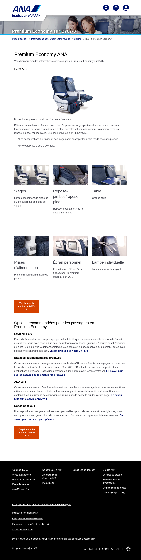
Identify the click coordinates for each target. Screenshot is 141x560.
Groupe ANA (109, 470)
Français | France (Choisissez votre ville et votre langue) (41, 504)
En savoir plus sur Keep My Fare (69, 350)
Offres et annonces (21, 475)
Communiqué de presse (114, 488)
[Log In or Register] (126, 8)
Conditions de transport (84, 470)
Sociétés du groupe (112, 475)
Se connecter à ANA (52, 470)
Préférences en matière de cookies (30, 524)
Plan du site (48, 483)
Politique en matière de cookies (27, 518)
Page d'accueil (20, 39)
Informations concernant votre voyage (51, 39)
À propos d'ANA (20, 470)
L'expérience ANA (21, 484)
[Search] (106, 8)
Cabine (78, 39)
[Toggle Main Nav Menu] (116, 8)
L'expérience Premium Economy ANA (26, 432)
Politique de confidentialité (25, 513)
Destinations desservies (23, 479)
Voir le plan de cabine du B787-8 (26, 306)
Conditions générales (22, 529)
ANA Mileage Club (21, 489)
